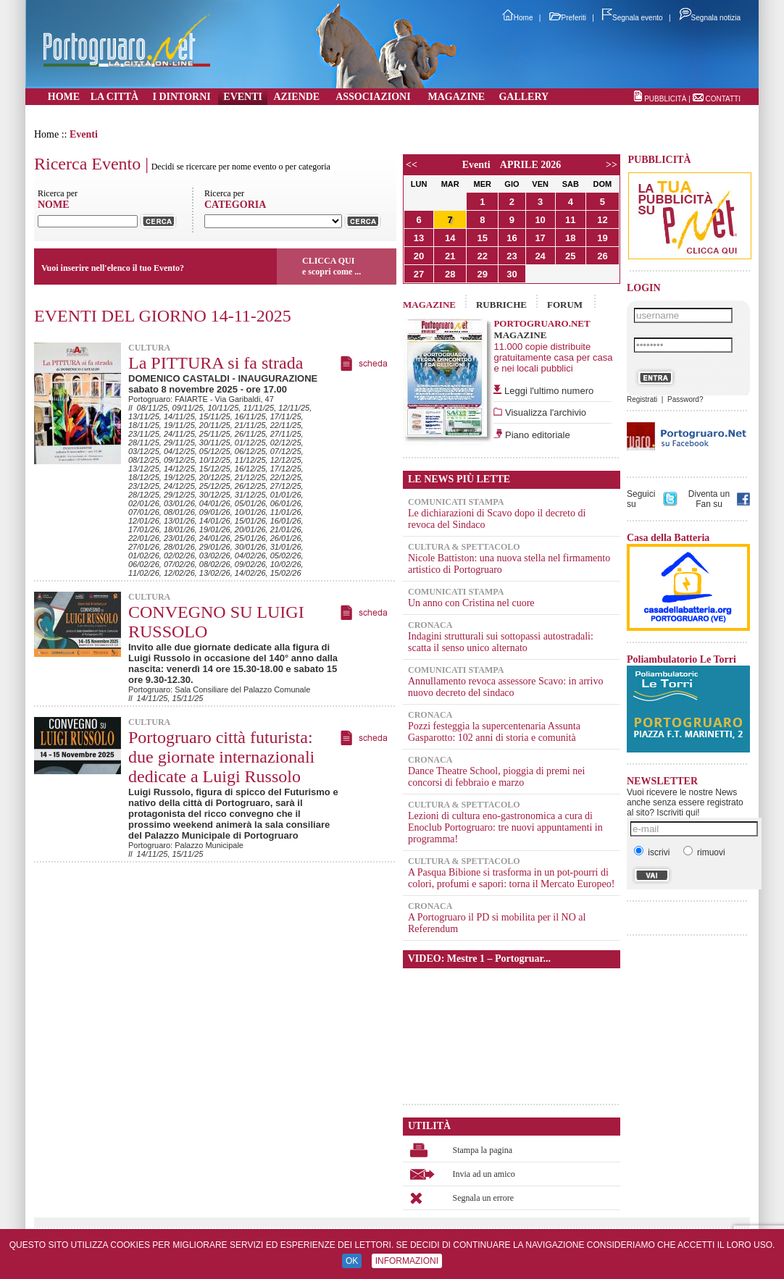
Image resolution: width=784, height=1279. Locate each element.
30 (511, 274)
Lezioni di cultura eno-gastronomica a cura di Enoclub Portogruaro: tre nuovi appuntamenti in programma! (505, 827)
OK (352, 1261)
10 (540, 219)
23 (511, 256)
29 (483, 274)
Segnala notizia (710, 18)
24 (540, 256)
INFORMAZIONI (406, 1261)
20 (419, 256)
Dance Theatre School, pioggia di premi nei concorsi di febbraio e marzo (496, 777)
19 (602, 237)
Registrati (642, 399)
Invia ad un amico (484, 1174)
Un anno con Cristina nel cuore (471, 602)
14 (450, 237)
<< (411, 164)
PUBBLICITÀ (665, 99)
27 (419, 274)
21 (450, 256)
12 (602, 219)
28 (450, 274)
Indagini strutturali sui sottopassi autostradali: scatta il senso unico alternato (500, 642)
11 (570, 219)
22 (483, 256)
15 (483, 237)
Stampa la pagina (483, 1150)
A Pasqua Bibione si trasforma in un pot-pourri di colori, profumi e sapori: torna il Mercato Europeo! (511, 878)
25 (570, 256)
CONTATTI (723, 99)
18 (570, 237)
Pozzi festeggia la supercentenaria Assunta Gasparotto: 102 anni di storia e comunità (494, 732)
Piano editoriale (536, 434)
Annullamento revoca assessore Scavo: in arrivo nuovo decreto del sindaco (505, 687)
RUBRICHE (501, 304)
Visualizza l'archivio (544, 412)
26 (602, 256)
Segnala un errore (483, 1198)
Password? (685, 399)
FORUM (565, 304)
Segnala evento (632, 18)
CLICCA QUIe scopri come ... (331, 266)
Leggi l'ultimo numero (548, 390)
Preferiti (567, 18)
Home (517, 18)
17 (540, 237)
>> (611, 164)
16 (511, 237)
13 (419, 237)
